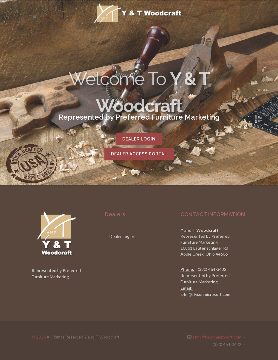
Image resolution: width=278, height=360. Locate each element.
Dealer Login (139, 139)
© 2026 (39, 336)
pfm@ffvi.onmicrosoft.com (205, 294)
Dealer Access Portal (139, 154)
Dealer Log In (121, 236)
